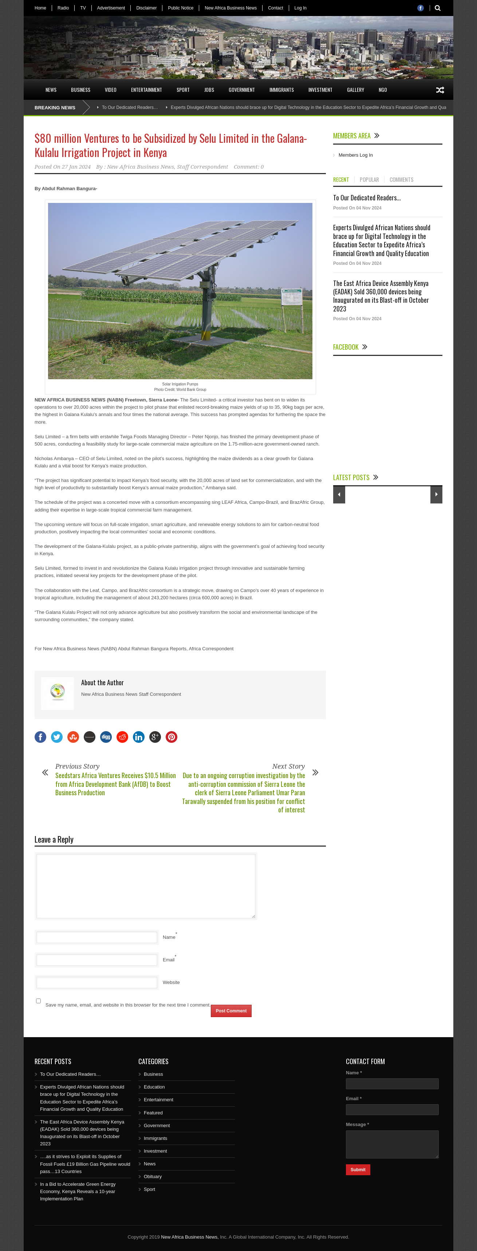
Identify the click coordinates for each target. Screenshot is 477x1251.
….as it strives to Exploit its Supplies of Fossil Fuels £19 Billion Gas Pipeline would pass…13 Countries (85, 1164)
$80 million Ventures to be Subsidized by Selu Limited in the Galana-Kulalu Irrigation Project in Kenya (171, 145)
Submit (358, 1169)
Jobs (209, 89)
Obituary (153, 1176)
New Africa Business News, (189, 1237)
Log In (301, 8)
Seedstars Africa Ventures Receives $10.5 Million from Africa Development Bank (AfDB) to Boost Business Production (115, 783)
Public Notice (180, 8)
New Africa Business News (231, 8)
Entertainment (146, 89)
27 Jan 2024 (76, 167)
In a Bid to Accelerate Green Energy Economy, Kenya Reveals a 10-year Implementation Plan (77, 1191)
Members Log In (356, 155)
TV (83, 8)
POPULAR (369, 179)
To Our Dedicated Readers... (367, 197)
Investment (320, 89)
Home (40, 8)
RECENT (341, 179)
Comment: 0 (249, 167)
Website (171, 982)
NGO (383, 89)
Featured (153, 1112)
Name (169, 937)
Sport (183, 89)
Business (80, 89)
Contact (275, 8)
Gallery (355, 89)
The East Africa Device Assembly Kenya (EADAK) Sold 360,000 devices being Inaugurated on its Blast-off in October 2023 (381, 295)
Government (242, 89)
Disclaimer (146, 8)
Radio (63, 8)
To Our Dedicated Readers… (130, 107)
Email (169, 959)
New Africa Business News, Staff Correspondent (167, 167)
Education (154, 1087)
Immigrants (281, 89)
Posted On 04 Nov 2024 (357, 208)
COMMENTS (402, 179)
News (51, 89)
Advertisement (111, 8)
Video (111, 89)
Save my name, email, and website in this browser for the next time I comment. (128, 1005)
